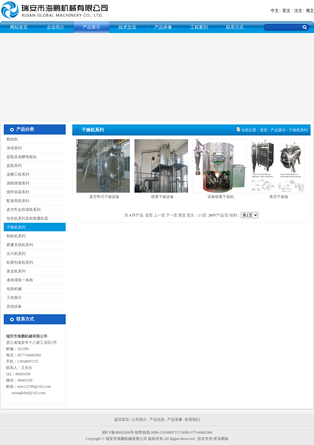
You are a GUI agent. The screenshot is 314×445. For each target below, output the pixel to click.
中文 (275, 10)
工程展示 (13, 297)
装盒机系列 (14, 271)
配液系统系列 (16, 201)
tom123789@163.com (34, 386)
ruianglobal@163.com (28, 393)
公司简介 (139, 419)
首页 (263, 130)
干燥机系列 (14, 227)
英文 (286, 10)
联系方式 (235, 27)
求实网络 (221, 439)
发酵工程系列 (16, 174)
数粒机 (11, 139)
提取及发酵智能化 (20, 157)
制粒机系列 (14, 236)
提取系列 (13, 165)
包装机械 (13, 289)
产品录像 (163, 27)
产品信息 (157, 419)
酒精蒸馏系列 (16, 183)
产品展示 (91, 27)
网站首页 (19, 27)
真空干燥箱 (278, 197)
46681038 (22, 374)
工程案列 (199, 27)
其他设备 (13, 306)
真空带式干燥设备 (104, 197)
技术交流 (127, 27)
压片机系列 (14, 253)
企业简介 (55, 27)
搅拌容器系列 (16, 192)
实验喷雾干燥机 (220, 197)
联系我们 (192, 419)
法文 (298, 10)
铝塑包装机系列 (18, 262)
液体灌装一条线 (18, 280)
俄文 (310, 10)
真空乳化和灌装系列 (22, 209)
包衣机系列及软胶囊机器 (26, 218)
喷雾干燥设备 (162, 197)
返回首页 (121, 419)
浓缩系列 (13, 148)
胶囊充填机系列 (18, 245)
